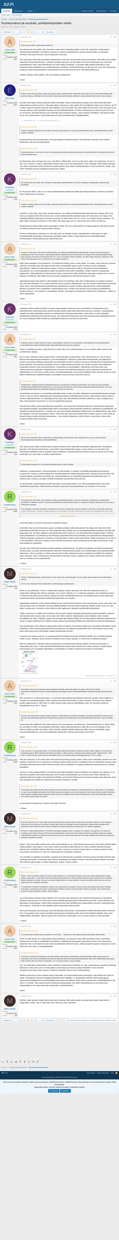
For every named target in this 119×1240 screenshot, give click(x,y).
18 (28, 32)
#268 (114, 867)
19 (32, 32)
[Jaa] (110, 37)
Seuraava (49, 32)
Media (29, 11)
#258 (114, 174)
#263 (114, 492)
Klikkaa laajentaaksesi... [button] (68, 516)
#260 (114, 304)
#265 (114, 681)
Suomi (5, 1073)
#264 (114, 569)
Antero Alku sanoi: (27, 90)
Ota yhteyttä (91, 1073)
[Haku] (113, 11)
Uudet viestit (5, 15)
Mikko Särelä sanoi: (28, 872)
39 (43, 32)
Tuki (112, 1073)
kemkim (5, 27)
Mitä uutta (18, 11)
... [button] (16, 32)
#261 (114, 334)
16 (20, 32)
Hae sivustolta (17, 15)
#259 (114, 244)
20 (35, 32)
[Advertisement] (60, 1041)
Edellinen (7, 32)
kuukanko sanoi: (27, 41)
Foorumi (6, 11)
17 (24, 32)
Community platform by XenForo (59, 1077)
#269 (114, 926)
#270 (114, 996)
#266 (114, 742)
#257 (114, 85)
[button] (24, 11)
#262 (114, 429)
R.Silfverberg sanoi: (28, 686)
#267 (114, 814)
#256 (114, 37)
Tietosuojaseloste (103, 1073)
